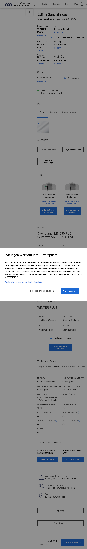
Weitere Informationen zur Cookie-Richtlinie (23, 282)
